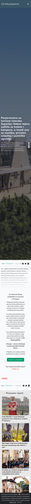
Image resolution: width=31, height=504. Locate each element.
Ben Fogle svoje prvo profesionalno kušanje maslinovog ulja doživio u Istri (15, 445)
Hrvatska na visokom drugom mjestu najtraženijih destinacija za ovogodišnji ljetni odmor (15, 472)
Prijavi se (15, 369)
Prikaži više (12, 502)
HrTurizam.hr (9, 264)
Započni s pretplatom (15, 360)
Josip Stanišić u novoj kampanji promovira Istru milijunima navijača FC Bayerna (14, 419)
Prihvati (19, 502)
